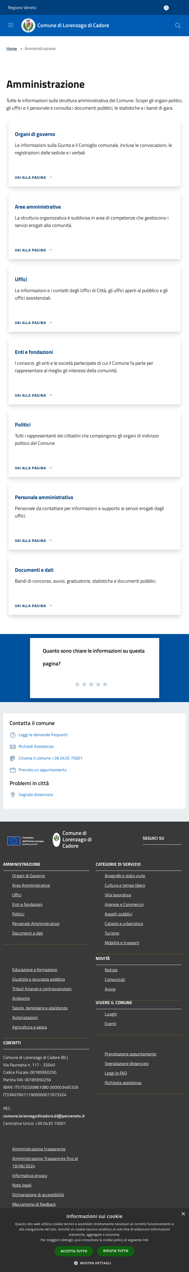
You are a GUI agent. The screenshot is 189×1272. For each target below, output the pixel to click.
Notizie (111, 970)
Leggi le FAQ (116, 1073)
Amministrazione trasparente (38, 1149)
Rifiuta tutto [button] (115, 1251)
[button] (94, 1263)
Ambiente (21, 998)
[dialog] (94, 1240)
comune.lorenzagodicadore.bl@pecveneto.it (44, 1116)
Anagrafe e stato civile (125, 875)
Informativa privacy (29, 1175)
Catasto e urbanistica (124, 923)
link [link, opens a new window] (145, 1240)
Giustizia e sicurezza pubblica (38, 979)
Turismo (112, 933)
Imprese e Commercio (124, 904)
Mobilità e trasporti (122, 942)
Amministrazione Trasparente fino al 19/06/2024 (45, 1162)
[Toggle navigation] (10, 25)
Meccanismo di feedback (34, 1204)
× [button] (183, 1214)
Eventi (110, 1023)
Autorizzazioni (25, 1017)
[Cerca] (178, 25)
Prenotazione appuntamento (130, 1054)
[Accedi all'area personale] (166, 8)
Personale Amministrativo (35, 923)
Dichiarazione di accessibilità (38, 1194)
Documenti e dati (27, 933)
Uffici (17, 895)
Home (11, 48)
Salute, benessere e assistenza (40, 1008)
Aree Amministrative (31, 885)
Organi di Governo (28, 875)
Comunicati (115, 979)
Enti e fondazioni (27, 904)
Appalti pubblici (118, 914)
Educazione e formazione (34, 969)
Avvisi (110, 989)
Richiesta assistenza (123, 1082)
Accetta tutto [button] (74, 1251)
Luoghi (111, 1014)
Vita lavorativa (118, 895)
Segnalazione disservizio (127, 1063)
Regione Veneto (22, 7)
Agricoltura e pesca (29, 1027)
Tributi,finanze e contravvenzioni (42, 988)
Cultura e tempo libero (125, 885)
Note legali (22, 1185)
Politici (18, 914)
